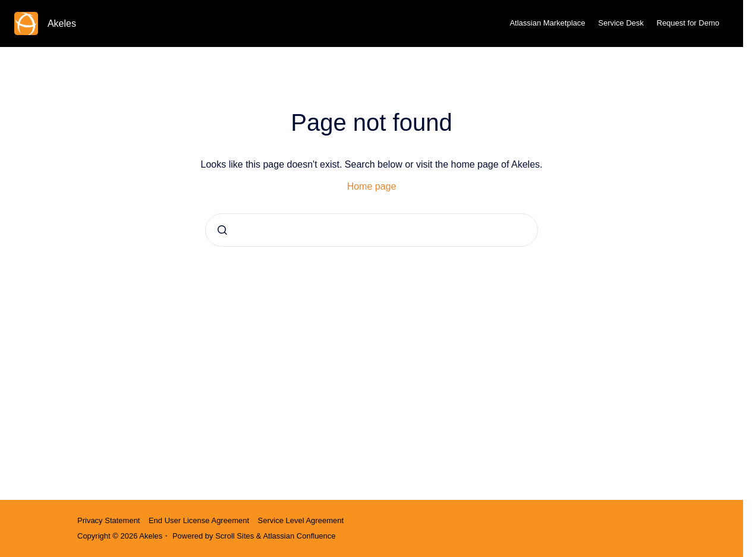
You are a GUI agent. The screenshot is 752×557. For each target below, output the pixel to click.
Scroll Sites (234, 535)
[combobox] (371, 230)
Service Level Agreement (301, 520)
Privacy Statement (108, 520)
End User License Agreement (199, 520)
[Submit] (222, 230)
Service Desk (621, 22)
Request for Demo (688, 22)
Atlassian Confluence (299, 535)
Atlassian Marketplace (547, 22)
